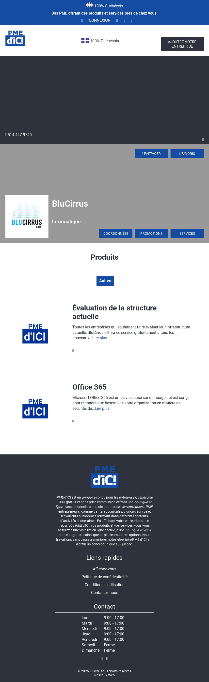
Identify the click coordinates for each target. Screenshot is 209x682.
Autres (105, 280)
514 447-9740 (18, 134)
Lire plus (99, 338)
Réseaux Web (104, 675)
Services (187, 233)
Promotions (151, 233)
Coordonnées (115, 233)
